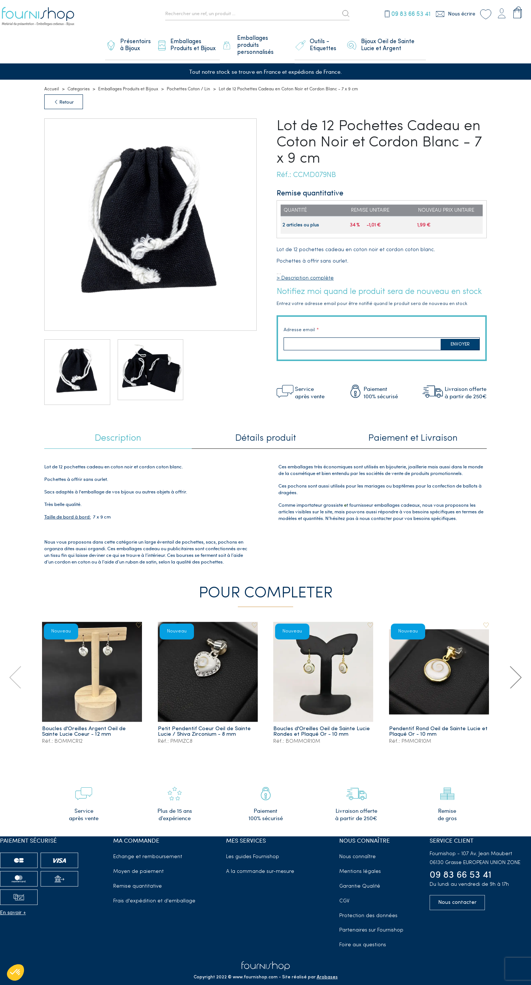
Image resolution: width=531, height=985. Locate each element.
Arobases (327, 968)
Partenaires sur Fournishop (371, 921)
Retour (63, 92)
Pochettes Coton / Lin (188, 79)
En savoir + (13, 902)
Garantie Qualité (359, 877)
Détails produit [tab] (265, 429)
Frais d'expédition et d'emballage (154, 892)
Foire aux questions (362, 936)
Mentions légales (360, 862)
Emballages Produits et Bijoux (128, 79)
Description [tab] (118, 429)
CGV (344, 892)
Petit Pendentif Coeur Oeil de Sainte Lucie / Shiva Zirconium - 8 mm (205, 721)
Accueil (51, 79)
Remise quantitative (137, 877)
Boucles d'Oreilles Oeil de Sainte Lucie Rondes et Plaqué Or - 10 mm (322, 721)
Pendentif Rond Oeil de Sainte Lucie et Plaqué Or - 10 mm (435, 721)
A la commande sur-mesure (260, 862)
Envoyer (460, 335)
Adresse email (299, 321)
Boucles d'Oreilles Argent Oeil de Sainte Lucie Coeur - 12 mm (84, 721)
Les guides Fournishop (252, 847)
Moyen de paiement (138, 862)
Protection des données (368, 906)
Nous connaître (357, 847)
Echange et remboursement (147, 847)
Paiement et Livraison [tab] (413, 429)
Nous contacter (457, 893)
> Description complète (305, 269)
